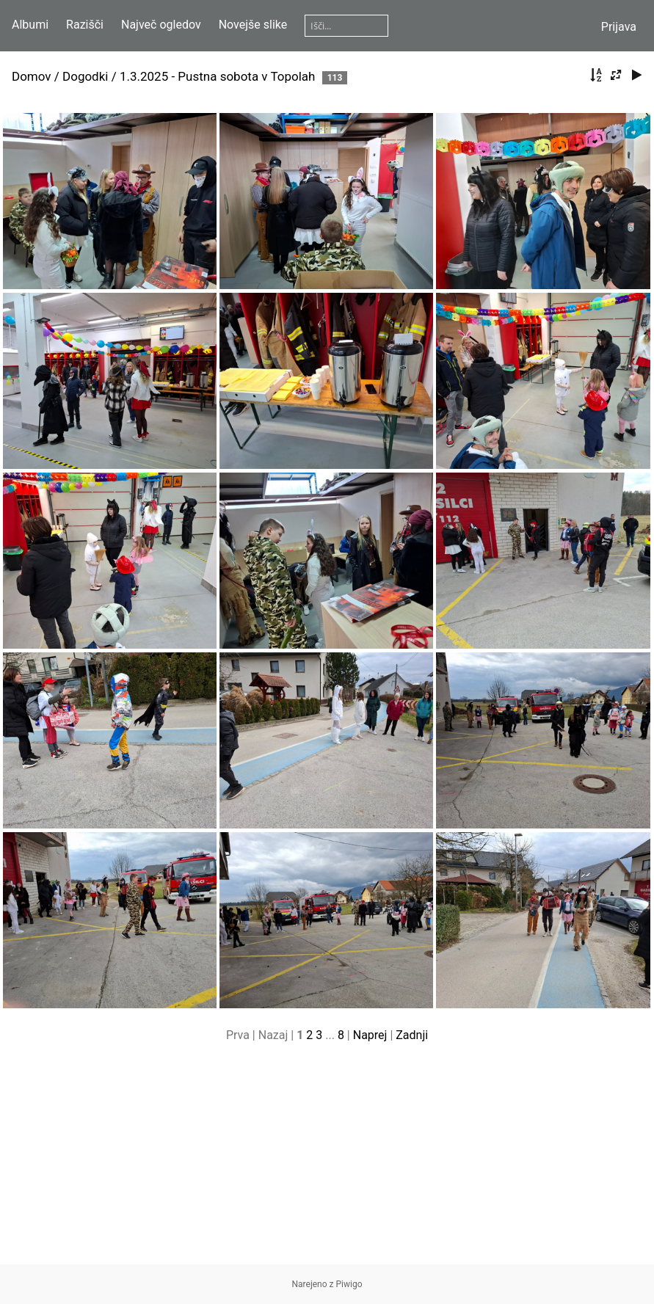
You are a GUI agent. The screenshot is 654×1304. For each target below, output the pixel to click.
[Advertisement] (327, 1161)
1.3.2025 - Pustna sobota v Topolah (219, 76)
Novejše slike (253, 25)
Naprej (370, 1035)
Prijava (618, 27)
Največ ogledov (161, 25)
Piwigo (349, 1284)
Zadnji (412, 1035)
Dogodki (85, 76)
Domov (31, 76)
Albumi (30, 25)
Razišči (84, 25)
